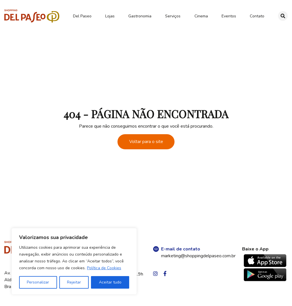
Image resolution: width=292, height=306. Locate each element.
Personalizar (38, 282)
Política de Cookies (104, 268)
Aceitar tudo (110, 282)
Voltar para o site (146, 141)
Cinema (201, 16)
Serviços (173, 16)
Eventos (229, 16)
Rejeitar (74, 282)
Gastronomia (139, 16)
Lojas (110, 16)
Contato (257, 16)
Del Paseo (82, 16)
